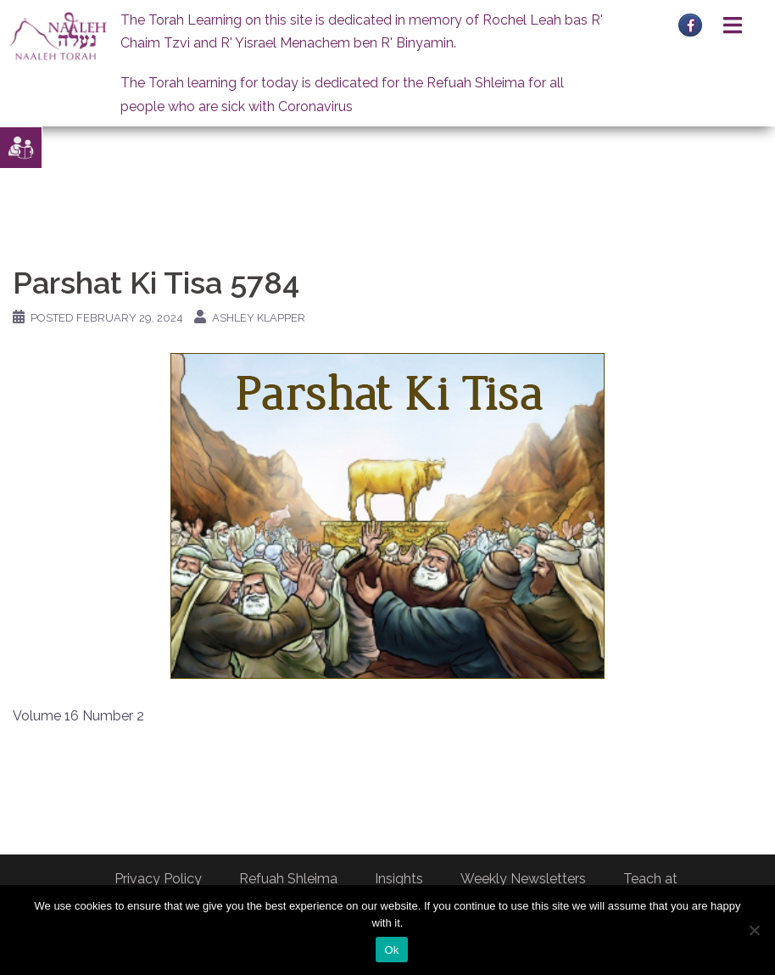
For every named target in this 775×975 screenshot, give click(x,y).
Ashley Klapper (258, 317)
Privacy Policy (158, 879)
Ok (391, 950)
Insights (399, 879)
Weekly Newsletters (523, 879)
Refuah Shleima (288, 879)
